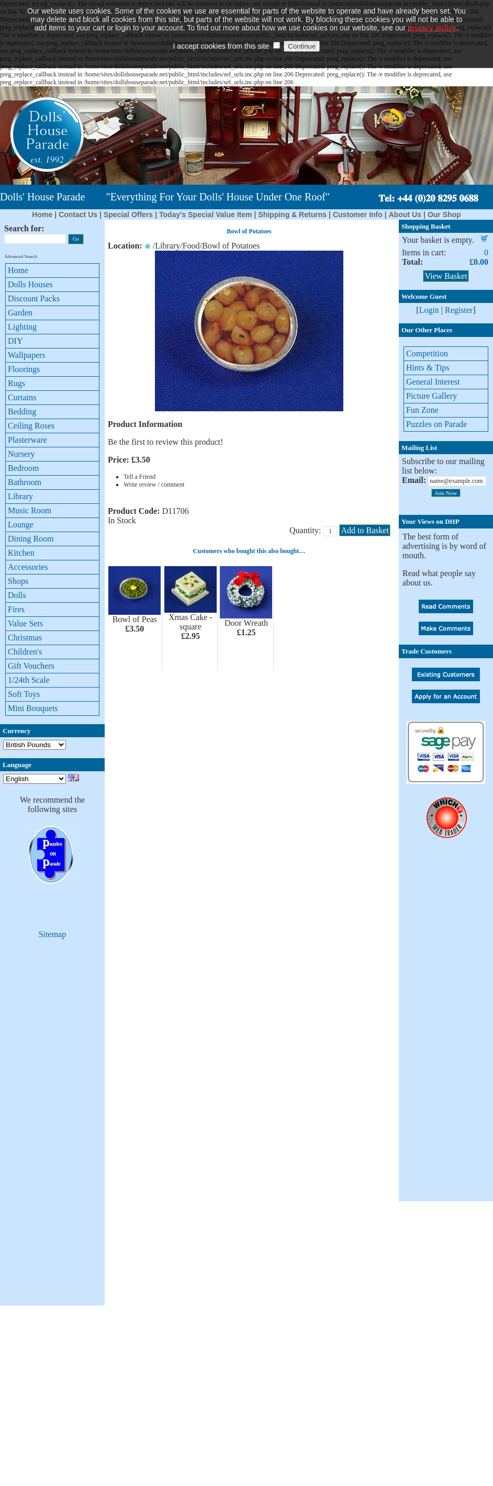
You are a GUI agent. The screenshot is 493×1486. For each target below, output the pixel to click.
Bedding (22, 411)
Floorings (24, 369)
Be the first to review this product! (165, 441)
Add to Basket (365, 530)
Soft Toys (24, 694)
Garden (20, 312)
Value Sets (25, 623)
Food (191, 245)
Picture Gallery (431, 395)
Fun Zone (422, 410)
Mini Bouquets (33, 708)
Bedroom (23, 468)
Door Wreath (246, 622)
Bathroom (24, 482)
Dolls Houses (30, 284)
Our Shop (444, 214)
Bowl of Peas (135, 619)
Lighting (22, 326)
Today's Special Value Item (205, 214)
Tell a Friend (139, 476)
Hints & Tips (428, 367)
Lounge (20, 524)
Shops (18, 581)
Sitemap (52, 934)
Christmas (25, 637)
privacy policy (432, 13)
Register (459, 310)
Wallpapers (27, 355)
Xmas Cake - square (190, 622)
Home (42, 214)
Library (20, 496)
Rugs (16, 383)
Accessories (28, 566)
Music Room (29, 510)
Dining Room (31, 538)
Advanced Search (20, 256)
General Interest (433, 381)
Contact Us (78, 214)
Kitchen (21, 552)
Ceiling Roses (31, 425)
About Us (405, 214)
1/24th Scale (29, 680)
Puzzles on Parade (436, 424)
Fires (16, 609)
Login (429, 310)
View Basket (445, 276)
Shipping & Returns (292, 214)
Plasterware (27, 439)
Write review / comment (154, 484)
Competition (427, 353)
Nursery (21, 453)
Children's (25, 651)
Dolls (17, 595)
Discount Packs (34, 298)
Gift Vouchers (31, 665)
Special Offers (128, 214)
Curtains (22, 397)
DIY (15, 340)
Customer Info (358, 214)
